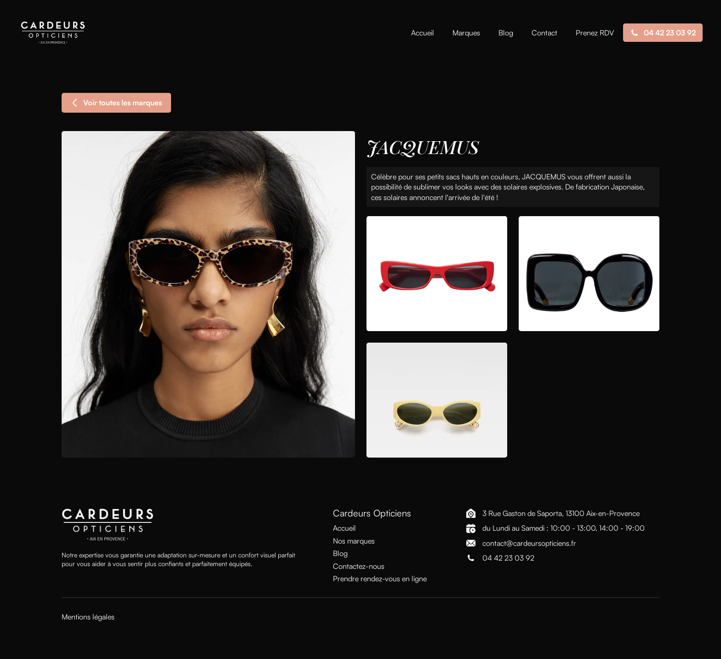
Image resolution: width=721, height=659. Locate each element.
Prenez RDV (595, 32)
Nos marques (354, 540)
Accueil (422, 32)
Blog (505, 32)
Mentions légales (88, 616)
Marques (466, 32)
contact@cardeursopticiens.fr (529, 543)
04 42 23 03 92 (508, 557)
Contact (544, 32)
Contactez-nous (358, 566)
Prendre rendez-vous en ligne (380, 578)
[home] (52, 32)
